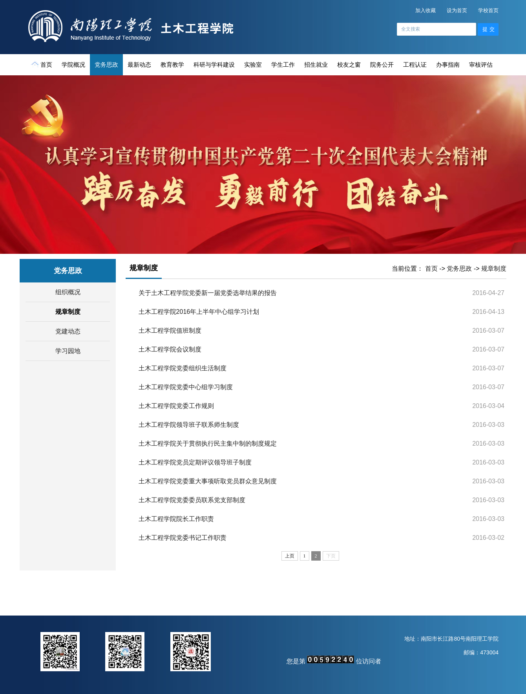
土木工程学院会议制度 (170, 349)
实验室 (253, 64)
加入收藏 (425, 10)
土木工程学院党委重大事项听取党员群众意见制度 (208, 481)
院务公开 (382, 64)
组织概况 (67, 292)
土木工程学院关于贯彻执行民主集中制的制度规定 (208, 443)
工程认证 (415, 64)
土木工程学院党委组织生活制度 (182, 368)
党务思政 (106, 64)
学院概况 (73, 64)
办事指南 (448, 64)
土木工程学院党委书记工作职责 (182, 537)
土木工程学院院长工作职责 (176, 518)
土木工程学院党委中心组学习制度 (186, 387)
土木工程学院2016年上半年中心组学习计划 (199, 311)
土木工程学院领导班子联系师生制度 (189, 424)
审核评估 (481, 64)
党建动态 (67, 331)
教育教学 (172, 64)
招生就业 (316, 64)
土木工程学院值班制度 (170, 330)
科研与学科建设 (214, 64)
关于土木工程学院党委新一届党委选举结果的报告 (208, 293)
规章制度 (67, 311)
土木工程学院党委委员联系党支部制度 (192, 500)
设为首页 (457, 10)
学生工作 (283, 64)
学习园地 (67, 351)
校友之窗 (349, 64)
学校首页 (488, 10)
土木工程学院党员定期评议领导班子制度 (195, 462)
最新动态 (139, 64)
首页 (42, 64)
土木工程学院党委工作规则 (176, 406)
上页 (289, 556)
